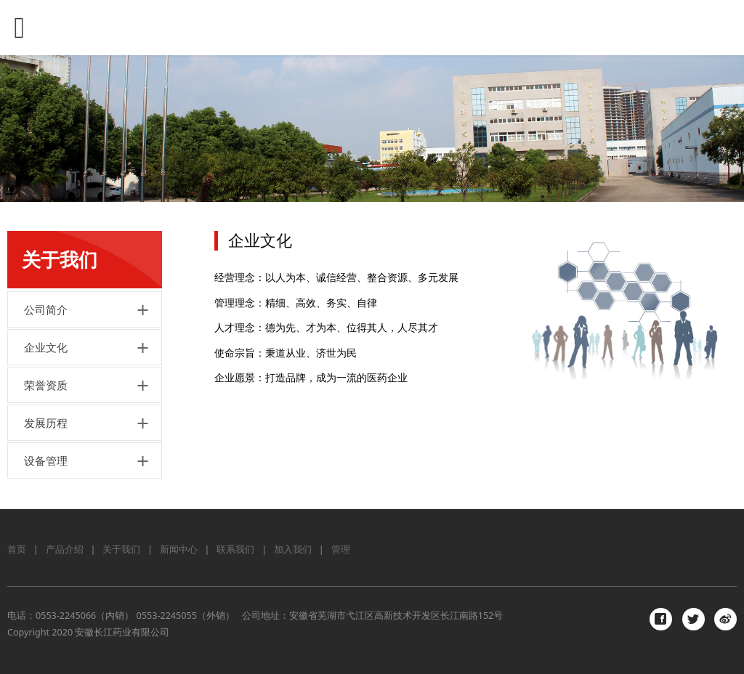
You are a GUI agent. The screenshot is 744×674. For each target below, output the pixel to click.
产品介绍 (65, 549)
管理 (340, 549)
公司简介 (46, 309)
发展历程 (46, 422)
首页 (16, 549)
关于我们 (121, 549)
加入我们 (293, 549)
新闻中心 (179, 549)
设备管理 (46, 460)
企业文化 (46, 347)
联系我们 (235, 549)
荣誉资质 (46, 385)
